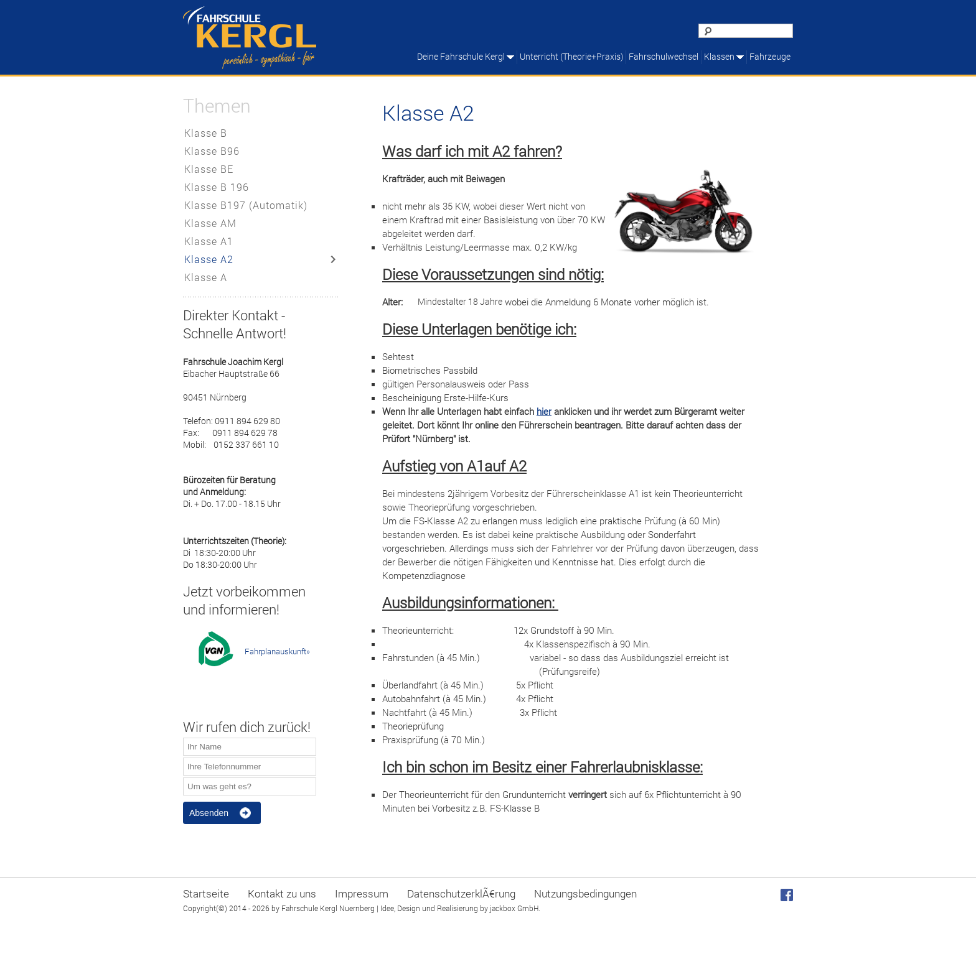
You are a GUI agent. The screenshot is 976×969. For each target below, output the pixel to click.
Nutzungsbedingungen (585, 893)
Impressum (361, 893)
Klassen (719, 56)
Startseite (206, 893)
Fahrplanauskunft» (277, 651)
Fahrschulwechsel (663, 56)
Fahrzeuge (770, 56)
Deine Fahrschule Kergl (461, 56)
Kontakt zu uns (282, 893)
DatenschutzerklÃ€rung (461, 893)
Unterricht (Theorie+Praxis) (571, 56)
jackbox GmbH (514, 908)
